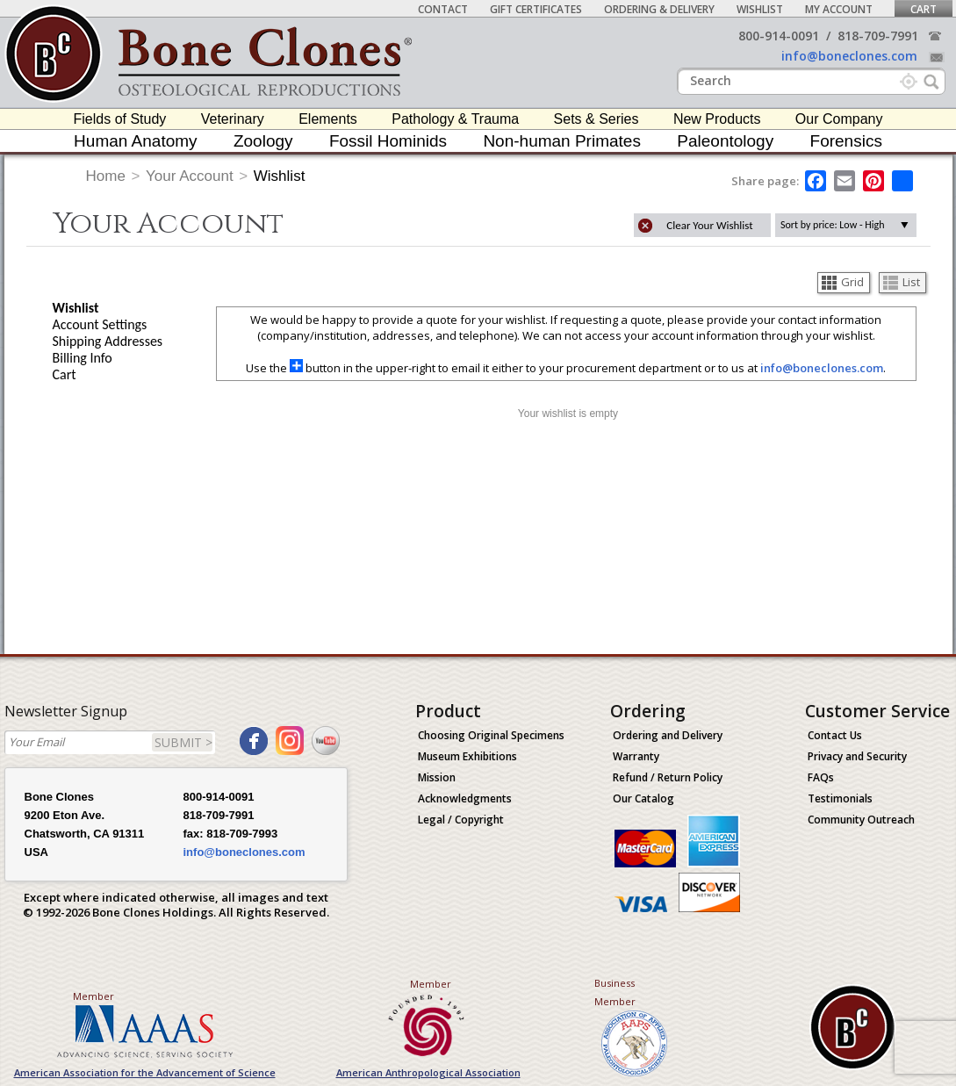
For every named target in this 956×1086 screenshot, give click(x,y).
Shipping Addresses (108, 341)
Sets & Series (596, 118)
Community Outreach (861, 819)
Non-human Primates (562, 141)
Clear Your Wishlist (709, 225)
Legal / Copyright (461, 819)
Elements (327, 118)
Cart (923, 9)
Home (106, 176)
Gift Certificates (536, 9)
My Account (839, 9)
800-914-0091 (778, 35)
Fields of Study (120, 118)
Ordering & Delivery (659, 9)
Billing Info (82, 357)
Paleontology (725, 141)
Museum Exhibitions (467, 756)
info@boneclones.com (849, 55)
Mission (437, 777)
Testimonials (840, 798)
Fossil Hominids (388, 141)
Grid (843, 282)
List (901, 282)
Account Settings (100, 324)
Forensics (846, 141)
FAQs (821, 777)
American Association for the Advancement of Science (145, 1072)
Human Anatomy (135, 141)
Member (93, 996)
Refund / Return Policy (667, 777)
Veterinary (232, 118)
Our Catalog (643, 798)
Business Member (615, 992)
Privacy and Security (857, 756)
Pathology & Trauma (455, 118)
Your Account (190, 176)
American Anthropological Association (428, 1072)
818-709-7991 (877, 35)
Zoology (263, 141)
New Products (717, 118)
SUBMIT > (183, 742)
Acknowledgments (465, 798)
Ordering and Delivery (667, 735)
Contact (443, 9)
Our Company (839, 118)
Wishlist (760, 9)
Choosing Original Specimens (491, 735)
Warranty (636, 756)
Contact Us (835, 735)
